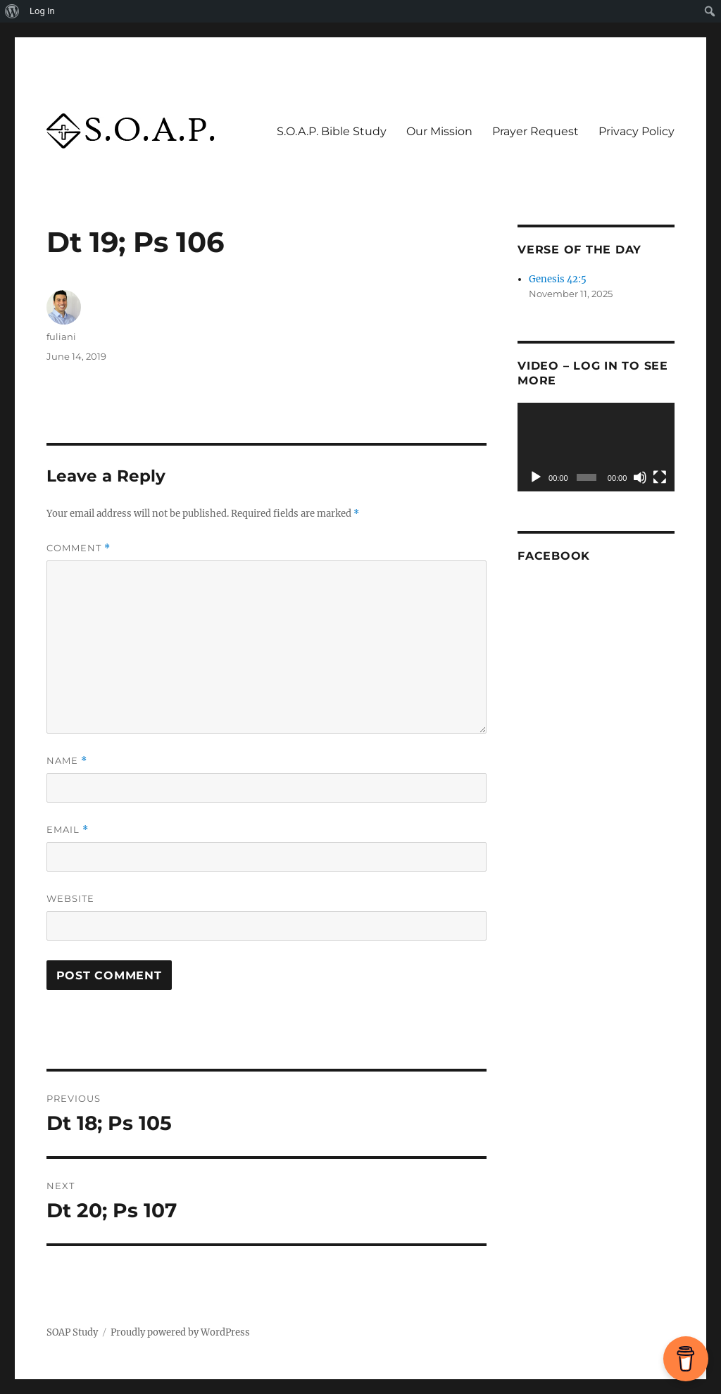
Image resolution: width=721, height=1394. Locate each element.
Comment (78, 548)
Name (66, 761)
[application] (596, 447)
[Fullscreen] (660, 477)
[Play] (536, 477)
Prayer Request (535, 131)
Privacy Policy (636, 131)
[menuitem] (12, 11)
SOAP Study (72, 1332)
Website (70, 898)
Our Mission (439, 131)
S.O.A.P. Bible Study (332, 131)
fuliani (61, 336)
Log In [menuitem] (42, 11)
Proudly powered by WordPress (180, 1332)
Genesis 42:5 (558, 279)
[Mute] (640, 477)
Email (67, 830)
